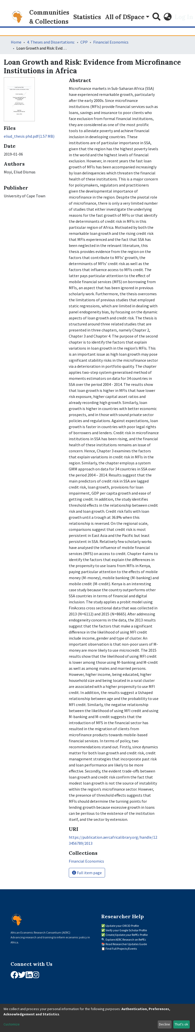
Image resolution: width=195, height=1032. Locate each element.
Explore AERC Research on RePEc (126, 939)
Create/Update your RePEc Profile (127, 935)
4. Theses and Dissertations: (51, 42)
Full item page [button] (87, 872)
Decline (164, 1024)
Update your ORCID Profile (122, 926)
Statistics (87, 17)
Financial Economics (110, 42)
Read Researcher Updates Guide (126, 944)
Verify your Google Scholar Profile (126, 930)
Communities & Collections (49, 17)
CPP (84, 42)
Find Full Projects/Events (121, 948)
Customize (12, 1024)
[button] (167, 17)
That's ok (181, 1024)
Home (16, 42)
